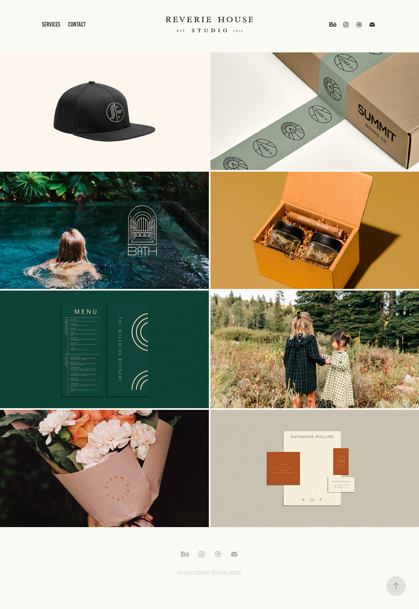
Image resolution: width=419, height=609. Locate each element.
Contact (77, 24)
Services (51, 24)
